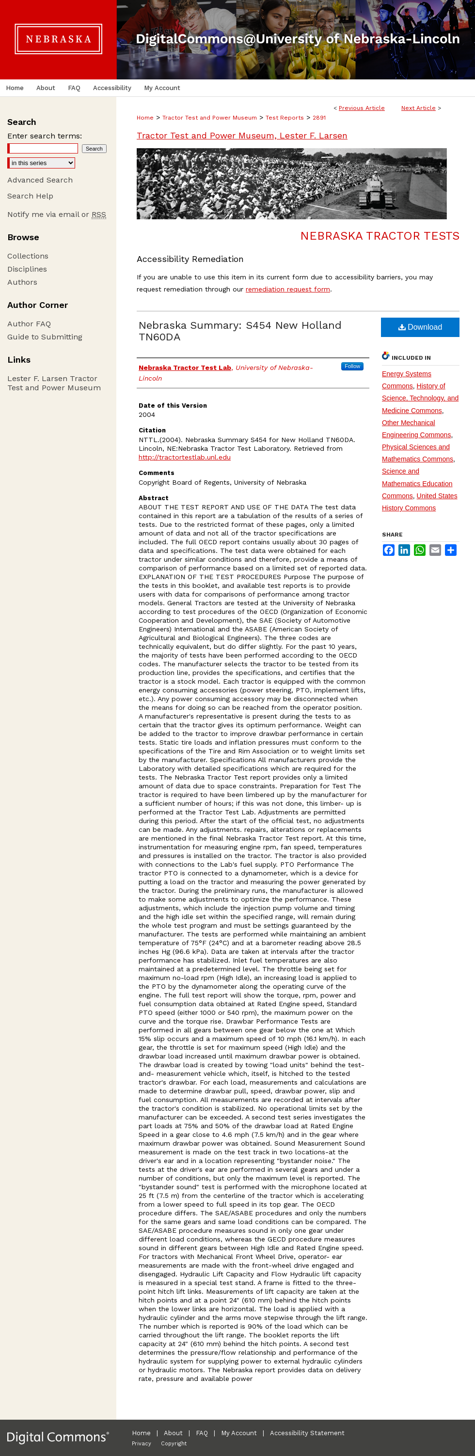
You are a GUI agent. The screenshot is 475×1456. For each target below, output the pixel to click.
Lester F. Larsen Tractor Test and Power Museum (54, 383)
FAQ (202, 1433)
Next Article (418, 108)
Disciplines (27, 269)
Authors (22, 282)
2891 (319, 117)
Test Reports (285, 117)
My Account (239, 1433)
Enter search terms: (44, 135)
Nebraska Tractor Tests (379, 236)
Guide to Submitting (44, 336)
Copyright (174, 1444)
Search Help (30, 195)
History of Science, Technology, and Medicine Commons (420, 398)
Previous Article (362, 108)
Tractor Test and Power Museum (209, 117)
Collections (27, 256)
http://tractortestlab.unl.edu (185, 457)
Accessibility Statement (307, 1433)
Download (420, 327)
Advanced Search (40, 179)
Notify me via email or (56, 214)
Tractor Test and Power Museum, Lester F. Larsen (242, 135)
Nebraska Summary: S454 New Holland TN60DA (240, 331)
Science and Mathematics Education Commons (417, 483)
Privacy (141, 1444)
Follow (352, 366)
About (173, 1433)
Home (145, 117)
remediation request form (288, 289)
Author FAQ (29, 323)
